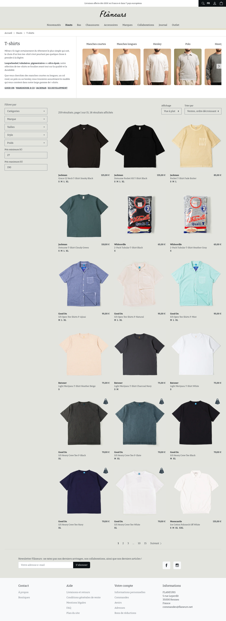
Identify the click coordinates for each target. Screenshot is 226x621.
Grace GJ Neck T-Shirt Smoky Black (75, 178)
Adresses (120, 607)
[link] (84, 146)
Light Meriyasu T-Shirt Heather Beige (77, 386)
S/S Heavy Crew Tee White (127, 524)
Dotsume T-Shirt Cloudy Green (73, 247)
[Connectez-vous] (214, 3)
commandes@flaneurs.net (178, 606)
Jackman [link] (62, 175)
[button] (221, 3)
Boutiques (24, 597)
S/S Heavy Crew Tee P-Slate (127, 455)
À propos (23, 592)
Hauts (69, 24)
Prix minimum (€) (13, 149)
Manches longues (127, 44)
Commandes (122, 597)
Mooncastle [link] (176, 521)
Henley (157, 44)
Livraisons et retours (78, 592)
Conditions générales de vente (83, 597)
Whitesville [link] (120, 244)
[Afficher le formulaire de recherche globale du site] (202, 3)
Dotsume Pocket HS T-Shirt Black (130, 178)
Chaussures (92, 24)
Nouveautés (54, 24)
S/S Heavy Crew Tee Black (182, 455)
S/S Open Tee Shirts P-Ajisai (72, 317)
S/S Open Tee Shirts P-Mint (183, 317)
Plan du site (73, 613)
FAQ (68, 607)
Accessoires (111, 24)
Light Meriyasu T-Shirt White (184, 386)
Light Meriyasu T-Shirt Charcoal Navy (132, 386)
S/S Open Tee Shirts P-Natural (129, 317)
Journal (163, 24)
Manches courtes (96, 44)
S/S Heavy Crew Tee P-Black (72, 455)
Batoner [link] (62, 383)
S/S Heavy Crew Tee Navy (70, 524)
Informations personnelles (130, 592)
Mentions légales (76, 602)
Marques (127, 24)
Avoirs (118, 602)
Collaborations (145, 24)
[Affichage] (171, 111)
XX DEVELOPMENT (57, 88)
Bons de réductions (125, 613)
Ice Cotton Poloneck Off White (185, 524)
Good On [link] (62, 313)
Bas (79, 24)
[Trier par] (203, 111)
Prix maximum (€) (14, 161)
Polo (187, 44)
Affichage (166, 105)
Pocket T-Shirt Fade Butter (183, 178)
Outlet (175, 24)
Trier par (189, 105)
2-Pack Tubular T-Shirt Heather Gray (188, 247)
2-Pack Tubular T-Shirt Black (128, 247)
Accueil (8, 33)
